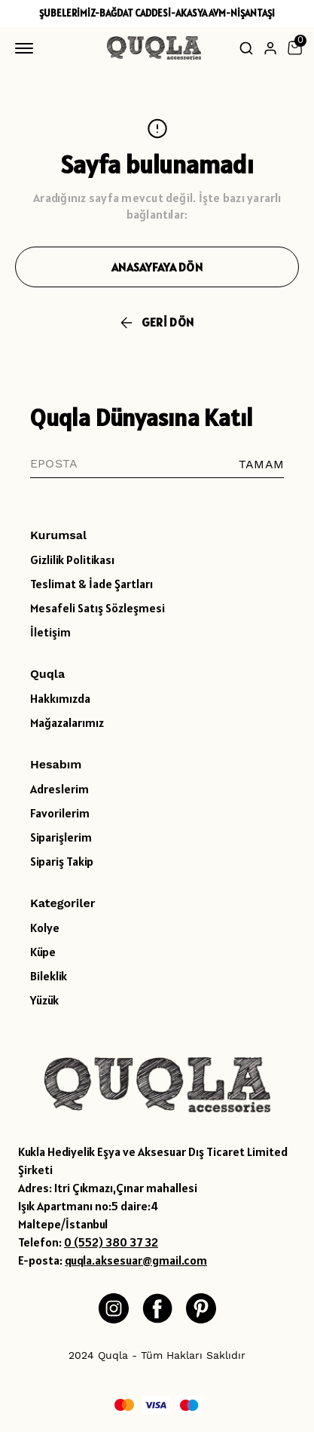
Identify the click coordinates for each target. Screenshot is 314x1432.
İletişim (50, 631)
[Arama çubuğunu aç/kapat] (246, 48)
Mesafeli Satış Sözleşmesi (97, 607)
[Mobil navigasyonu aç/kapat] (27, 48)
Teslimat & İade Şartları (91, 583)
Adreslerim (59, 788)
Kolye (44, 927)
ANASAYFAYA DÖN (157, 266)
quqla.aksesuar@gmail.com (136, 1260)
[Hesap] (270, 48)
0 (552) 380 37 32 (111, 1242)
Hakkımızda (60, 698)
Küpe (43, 951)
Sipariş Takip (61, 861)
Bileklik (48, 975)
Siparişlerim (61, 837)
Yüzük (44, 999)
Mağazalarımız (67, 722)
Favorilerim (60, 812)
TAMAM (261, 464)
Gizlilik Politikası (72, 559)
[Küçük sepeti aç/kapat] (294, 48)
